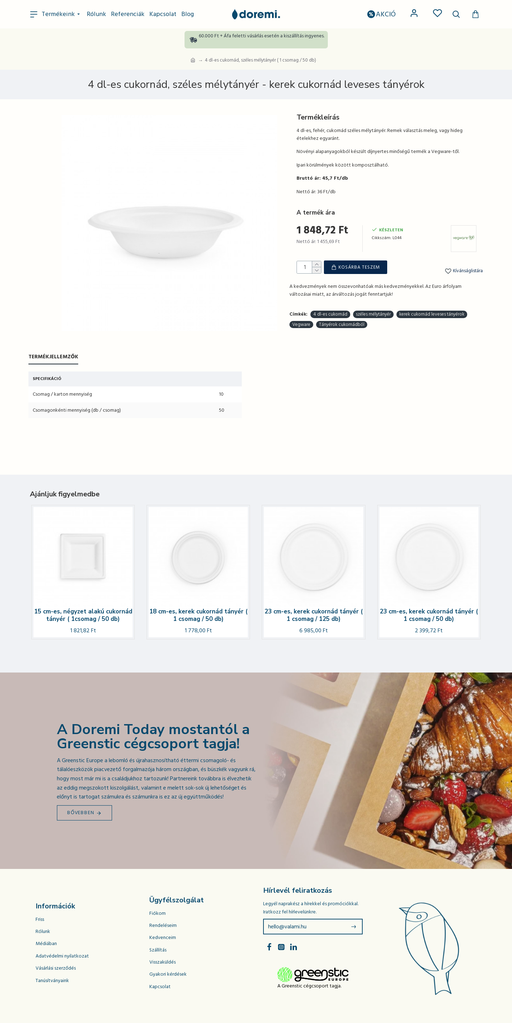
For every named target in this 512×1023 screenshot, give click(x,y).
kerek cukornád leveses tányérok (431, 291)
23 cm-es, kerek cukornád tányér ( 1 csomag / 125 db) (314, 615)
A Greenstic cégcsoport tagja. (309, 986)
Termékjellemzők (53, 357)
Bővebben (81, 812)
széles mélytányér (373, 291)
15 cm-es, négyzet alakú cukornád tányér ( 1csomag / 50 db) (83, 615)
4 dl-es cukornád (330, 291)
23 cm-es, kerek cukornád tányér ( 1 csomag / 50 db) (429, 615)
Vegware (301, 301)
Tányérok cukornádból (341, 301)
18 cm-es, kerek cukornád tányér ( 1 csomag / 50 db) (198, 615)
